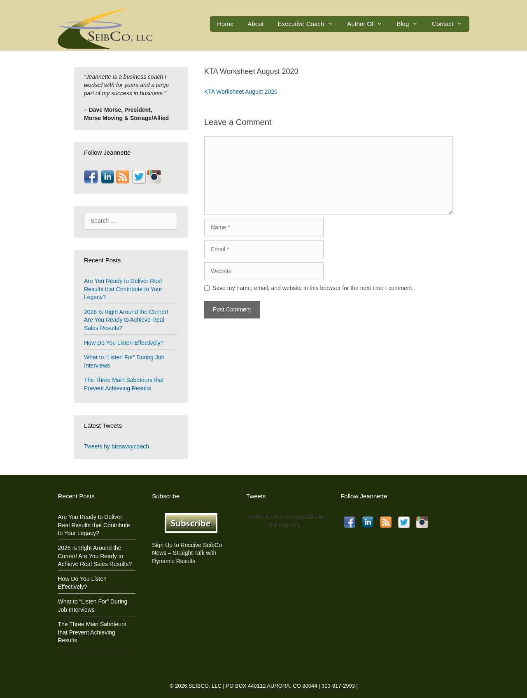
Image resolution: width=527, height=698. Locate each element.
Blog (410, 24)
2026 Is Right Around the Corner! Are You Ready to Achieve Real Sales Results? (126, 320)
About (255, 23)
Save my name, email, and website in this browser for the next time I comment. (313, 288)
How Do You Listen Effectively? (124, 343)
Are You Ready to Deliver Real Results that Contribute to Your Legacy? (123, 289)
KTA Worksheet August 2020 (240, 91)
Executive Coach (309, 24)
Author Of (368, 24)
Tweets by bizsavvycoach (116, 446)
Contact (450, 24)
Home (225, 23)
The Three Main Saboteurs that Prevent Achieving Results (92, 632)
